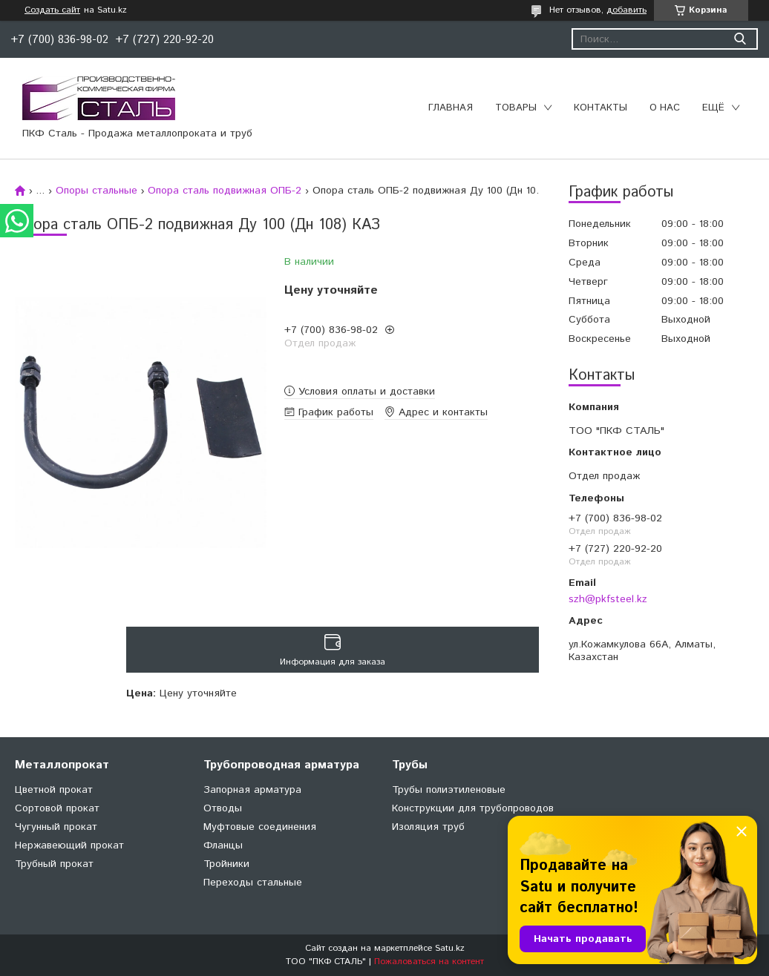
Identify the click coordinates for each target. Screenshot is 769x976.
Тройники (226, 864)
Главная (450, 108)
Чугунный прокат (56, 827)
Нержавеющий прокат (69, 845)
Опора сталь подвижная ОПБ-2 (224, 190)
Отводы (222, 808)
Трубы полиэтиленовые (448, 789)
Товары (516, 108)
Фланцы (223, 845)
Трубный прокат (54, 864)
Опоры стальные (96, 190)
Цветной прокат (54, 789)
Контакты (600, 108)
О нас (664, 108)
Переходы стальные (252, 882)
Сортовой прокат (57, 808)
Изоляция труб (428, 827)
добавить (626, 10)
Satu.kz (450, 948)
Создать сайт (52, 10)
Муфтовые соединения (259, 827)
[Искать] (739, 39)
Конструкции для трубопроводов (473, 808)
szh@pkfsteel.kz (608, 599)
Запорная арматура (252, 789)
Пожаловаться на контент (429, 961)
